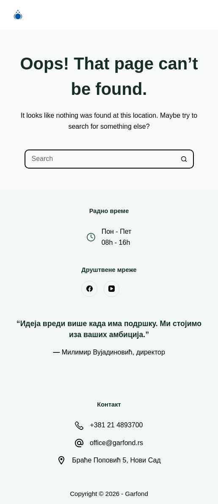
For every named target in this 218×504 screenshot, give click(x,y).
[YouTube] (112, 289)
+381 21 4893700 (116, 425)
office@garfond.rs (116, 442)
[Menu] (201, 15)
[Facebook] (89, 289)
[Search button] (184, 159)
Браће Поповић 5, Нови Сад (116, 460)
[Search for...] (100, 159)
